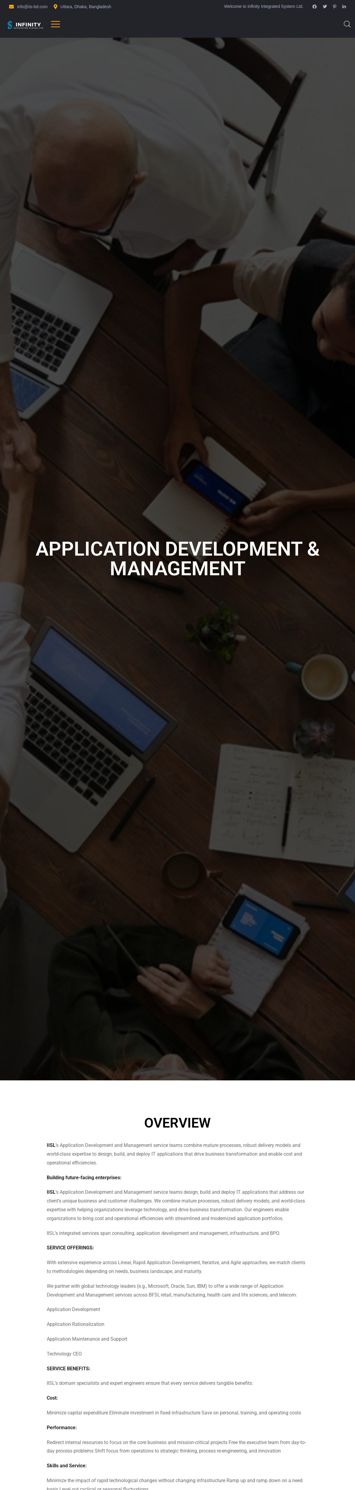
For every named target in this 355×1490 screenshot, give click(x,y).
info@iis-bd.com (32, 6)
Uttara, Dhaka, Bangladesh (86, 6)
